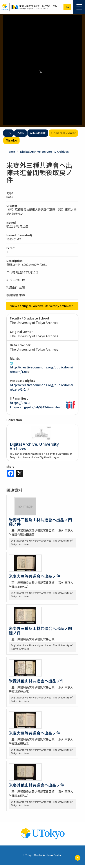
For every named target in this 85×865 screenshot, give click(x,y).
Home (11, 151)
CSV (8, 133)
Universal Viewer (63, 133)
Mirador (11, 140)
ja (67, 7)
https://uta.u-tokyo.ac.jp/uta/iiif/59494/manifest (36, 404)
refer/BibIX (38, 133)
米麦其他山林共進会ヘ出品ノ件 (36, 681)
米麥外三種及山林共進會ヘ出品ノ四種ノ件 (40, 522)
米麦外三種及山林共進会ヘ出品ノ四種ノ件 (40, 630)
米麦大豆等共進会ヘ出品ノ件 (34, 576)
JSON (20, 133)
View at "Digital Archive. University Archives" (41, 306)
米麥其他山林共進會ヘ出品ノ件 (36, 785)
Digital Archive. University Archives (44, 151)
